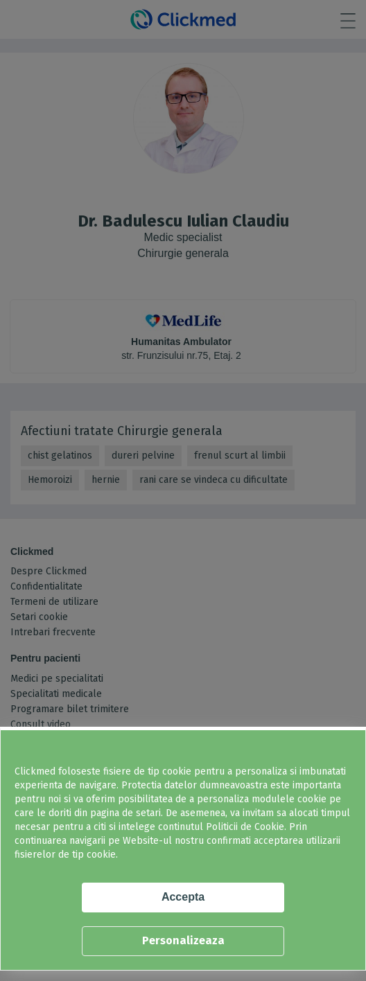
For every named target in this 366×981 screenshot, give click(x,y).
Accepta (183, 897)
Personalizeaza (183, 940)
